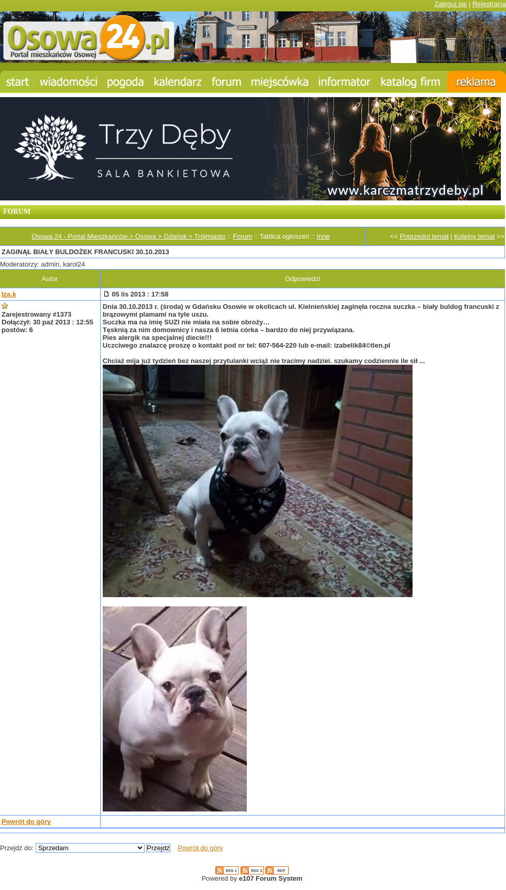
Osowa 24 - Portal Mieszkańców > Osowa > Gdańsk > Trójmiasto (128, 236)
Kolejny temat (474, 236)
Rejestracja (489, 4)
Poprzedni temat (424, 236)
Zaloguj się (450, 4)
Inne (323, 236)
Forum (242, 236)
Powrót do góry (26, 821)
